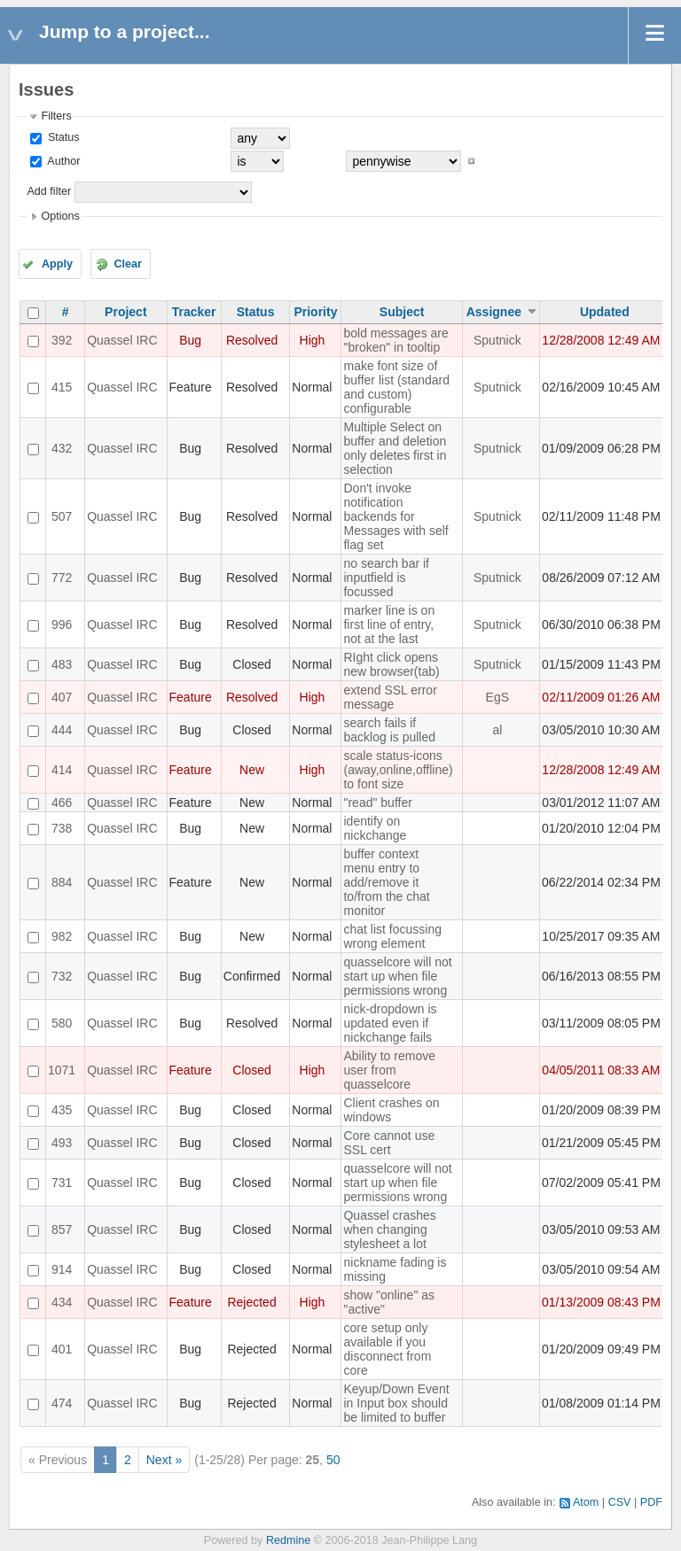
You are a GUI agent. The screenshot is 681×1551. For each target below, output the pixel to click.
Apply (57, 264)
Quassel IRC (122, 340)
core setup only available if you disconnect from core (387, 1349)
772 (61, 577)
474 (61, 1403)
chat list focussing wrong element (392, 936)
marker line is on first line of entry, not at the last (388, 624)
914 (61, 1269)
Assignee (493, 312)
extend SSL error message (389, 697)
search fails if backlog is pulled (389, 730)
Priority (315, 312)
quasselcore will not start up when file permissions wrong (397, 976)
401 (61, 1349)
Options (60, 216)
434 (61, 1302)
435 (61, 1110)
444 (61, 730)
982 (61, 936)
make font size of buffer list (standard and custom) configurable (396, 387)
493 (61, 1143)
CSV (619, 1502)
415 (61, 387)
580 (61, 1023)
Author (62, 161)
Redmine (288, 1540)
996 (61, 624)
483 (61, 664)
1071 (61, 1070)
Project (125, 312)
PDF (651, 1502)
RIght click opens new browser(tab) (391, 664)
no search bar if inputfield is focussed (386, 577)
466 (61, 802)
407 (61, 697)
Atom (586, 1502)
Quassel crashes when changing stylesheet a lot (389, 1229)
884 (61, 882)
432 (61, 448)
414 (61, 770)
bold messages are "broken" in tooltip (395, 340)
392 (61, 340)
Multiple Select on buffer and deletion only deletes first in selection (394, 448)
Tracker (194, 312)
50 (333, 1460)
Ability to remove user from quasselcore (388, 1070)
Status (61, 137)
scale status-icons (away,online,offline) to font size (397, 769)
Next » (164, 1460)
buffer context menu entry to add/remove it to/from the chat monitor (386, 882)
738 (61, 828)
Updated (605, 312)
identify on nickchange (374, 828)
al (497, 730)
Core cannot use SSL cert (388, 1142)
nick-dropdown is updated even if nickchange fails (389, 1023)
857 (61, 1229)
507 (61, 516)
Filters (56, 116)
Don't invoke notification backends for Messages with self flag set (395, 516)
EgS (497, 697)
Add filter (49, 191)
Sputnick (497, 340)
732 (61, 976)
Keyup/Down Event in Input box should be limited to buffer (396, 1403)
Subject (402, 312)
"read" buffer (377, 802)
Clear (128, 264)
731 (61, 1182)
